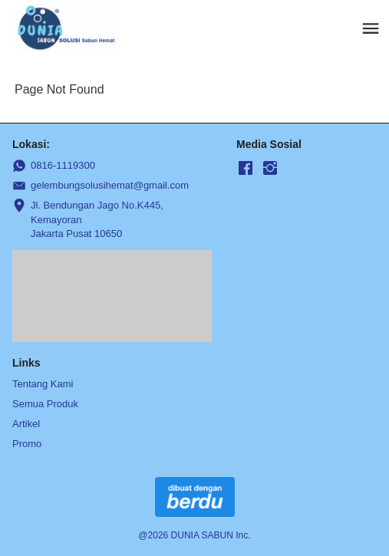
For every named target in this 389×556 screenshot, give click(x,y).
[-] (245, 169)
